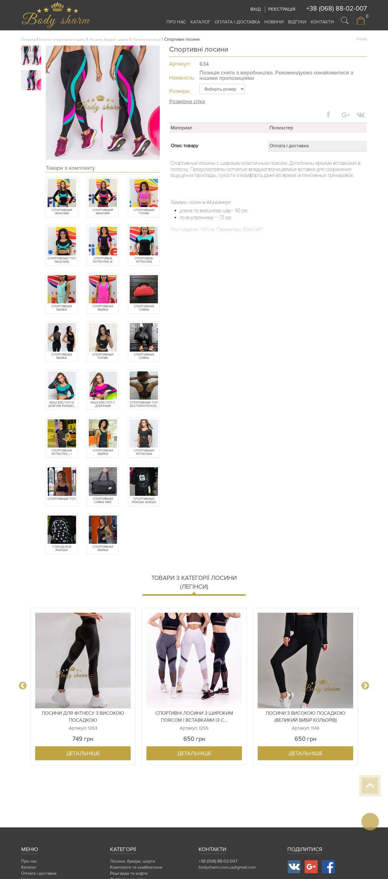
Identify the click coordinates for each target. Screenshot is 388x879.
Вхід (255, 9)
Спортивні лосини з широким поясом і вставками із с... (194, 716)
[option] (83, 686)
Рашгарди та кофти (129, 873)
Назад (361, 39)
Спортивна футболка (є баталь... (103, 260)
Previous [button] (22, 685)
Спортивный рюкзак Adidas (144, 500)
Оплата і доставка (237, 22)
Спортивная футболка (144, 452)
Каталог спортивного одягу (62, 39)
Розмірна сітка (187, 101)
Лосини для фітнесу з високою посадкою (83, 716)
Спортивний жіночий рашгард (62, 212)
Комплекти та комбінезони (136, 867)
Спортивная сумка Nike (103, 500)
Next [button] (365, 685)
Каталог (200, 22)
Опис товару (184, 146)
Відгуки (297, 22)
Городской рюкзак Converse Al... (62, 548)
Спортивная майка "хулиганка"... (62, 308)
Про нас (176, 22)
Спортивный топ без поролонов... (144, 404)
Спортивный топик (143, 212)
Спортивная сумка (144, 308)
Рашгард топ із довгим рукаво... (61, 404)
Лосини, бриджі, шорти (109, 39)
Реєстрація (281, 9)
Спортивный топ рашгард (62, 260)
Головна (28, 39)
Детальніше (83, 753)
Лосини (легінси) (146, 39)
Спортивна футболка (144, 260)
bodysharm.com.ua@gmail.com (227, 867)
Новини (274, 22)
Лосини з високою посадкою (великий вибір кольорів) (305, 716)
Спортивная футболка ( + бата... (62, 452)
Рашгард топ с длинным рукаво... (103, 404)
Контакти (322, 22)
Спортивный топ (62, 499)
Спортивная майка (62, 356)
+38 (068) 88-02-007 (336, 9)
